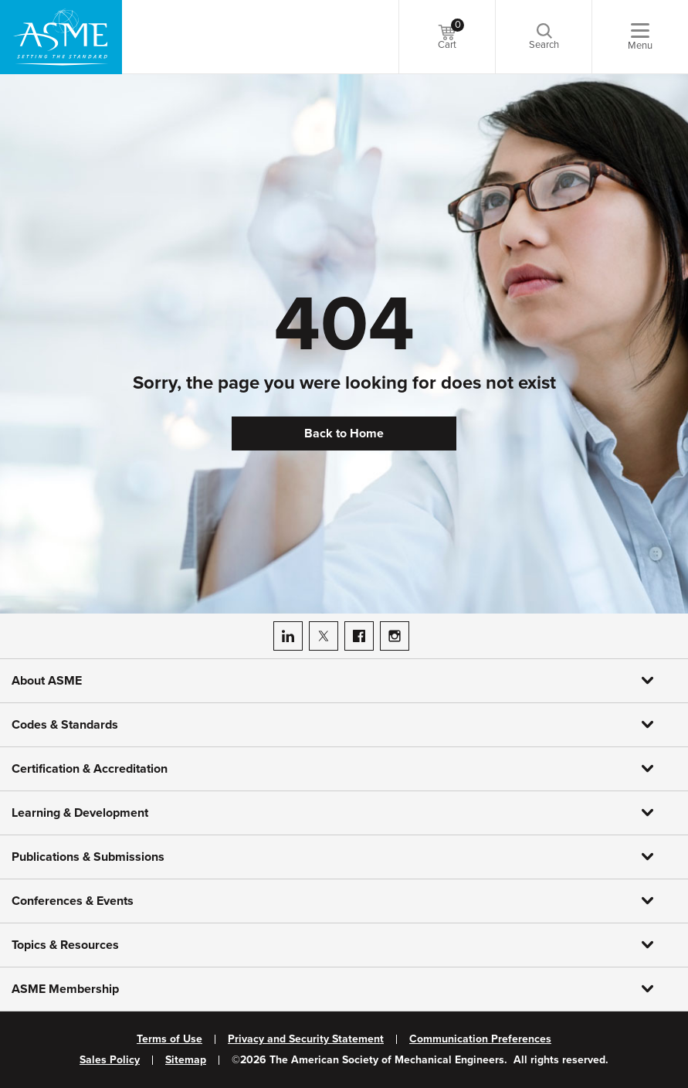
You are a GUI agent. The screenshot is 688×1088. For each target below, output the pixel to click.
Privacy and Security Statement (306, 1039)
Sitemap (185, 1060)
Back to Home (344, 433)
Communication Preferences (480, 1039)
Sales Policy (110, 1060)
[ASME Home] (61, 37)
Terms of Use (169, 1039)
